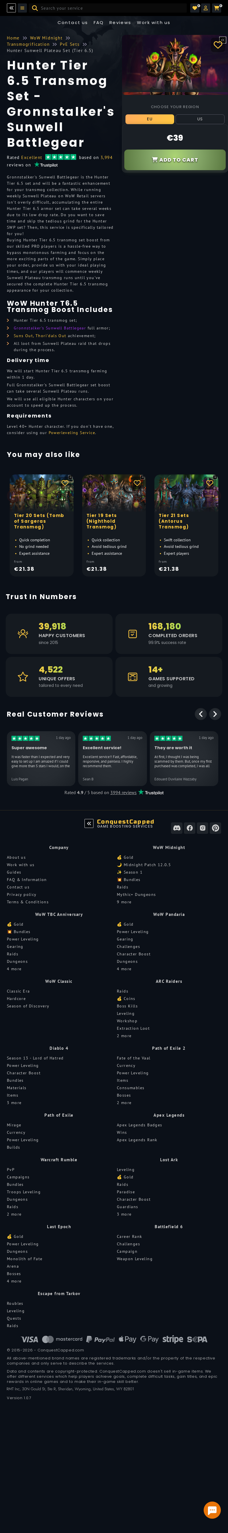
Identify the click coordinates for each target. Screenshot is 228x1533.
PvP (11, 1169)
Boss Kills (127, 1006)
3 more (14, 1102)
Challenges (128, 946)
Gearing (15, 946)
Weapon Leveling (135, 1258)
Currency (126, 1065)
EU (150, 119)
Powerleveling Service (72, 432)
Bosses (124, 1095)
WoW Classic (59, 981)
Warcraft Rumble (59, 1159)
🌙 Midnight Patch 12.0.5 (144, 864)
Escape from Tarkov (59, 1293)
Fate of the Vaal (133, 1058)
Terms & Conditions (28, 901)
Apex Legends (169, 1115)
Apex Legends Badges (139, 1125)
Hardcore (16, 998)
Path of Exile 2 (169, 1048)
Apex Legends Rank (137, 1139)
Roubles (15, 1303)
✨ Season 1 (130, 872)
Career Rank (129, 1236)
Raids (122, 887)
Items (12, 1095)
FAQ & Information (27, 879)
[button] (205, 8)
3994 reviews (123, 792)
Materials (17, 1087)
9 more (124, 901)
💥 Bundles (129, 879)
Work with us (21, 864)
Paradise (126, 1191)
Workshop (127, 1020)
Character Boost (134, 954)
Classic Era (18, 991)
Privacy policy (22, 894)
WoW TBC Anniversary (59, 914)
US (200, 119)
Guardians (127, 1206)
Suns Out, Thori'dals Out (40, 335)
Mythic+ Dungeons (136, 894)
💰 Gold (125, 857)
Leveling (126, 1013)
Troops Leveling (24, 1191)
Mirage (14, 1125)
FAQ (99, 22)
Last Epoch (59, 1226)
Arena (13, 1266)
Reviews (120, 22)
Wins (122, 1132)
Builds (13, 1147)
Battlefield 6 (169, 1226)
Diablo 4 (59, 1048)
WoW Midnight (169, 847)
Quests (14, 1318)
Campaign (127, 1251)
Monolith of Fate (24, 1258)
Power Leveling (23, 939)
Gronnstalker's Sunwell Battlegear (50, 328)
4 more (14, 968)
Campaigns (18, 1177)
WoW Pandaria (169, 914)
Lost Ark (169, 1159)
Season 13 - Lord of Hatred (35, 1058)
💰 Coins (126, 998)
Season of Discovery (28, 1006)
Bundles (15, 1080)
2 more (124, 1035)
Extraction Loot (133, 1028)
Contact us (73, 22)
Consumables (130, 1087)
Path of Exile (59, 1115)
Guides (14, 872)
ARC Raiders (169, 981)
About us (16, 857)
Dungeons (17, 961)
